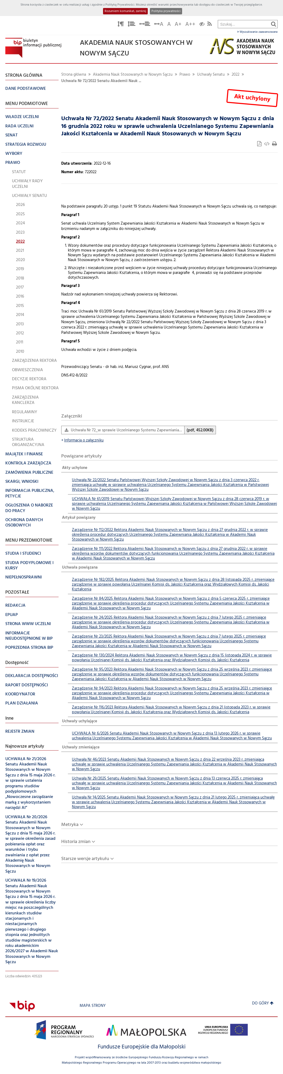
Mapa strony (93, 1006)
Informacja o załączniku (82, 440)
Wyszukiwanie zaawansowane (257, 32)
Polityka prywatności (166, 11)
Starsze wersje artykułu (85, 859)
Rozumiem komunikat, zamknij (125, 11)
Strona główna (73, 75)
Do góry (263, 1003)
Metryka (70, 825)
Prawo (184, 75)
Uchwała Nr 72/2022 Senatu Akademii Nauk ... (101, 81)
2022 (235, 75)
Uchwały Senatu (211, 75)
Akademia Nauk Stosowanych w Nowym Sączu (133, 75)
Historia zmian (76, 842)
